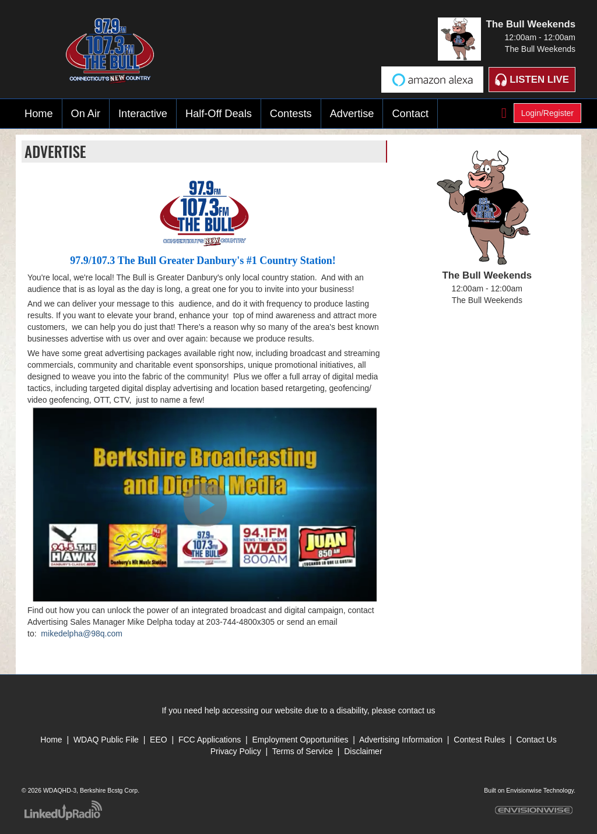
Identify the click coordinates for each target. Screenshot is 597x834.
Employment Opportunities (300, 739)
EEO (159, 739)
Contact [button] (410, 113)
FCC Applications (209, 739)
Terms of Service (303, 751)
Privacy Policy (235, 751)
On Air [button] (86, 113)
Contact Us (536, 739)
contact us (417, 710)
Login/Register (547, 113)
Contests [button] (291, 113)
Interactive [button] (142, 113)
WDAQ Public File (106, 739)
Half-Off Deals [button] (218, 113)
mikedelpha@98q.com (81, 633)
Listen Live (532, 79)
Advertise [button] (352, 113)
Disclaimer (363, 751)
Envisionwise (524, 790)
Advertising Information (401, 739)
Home (38, 113)
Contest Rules (479, 739)
